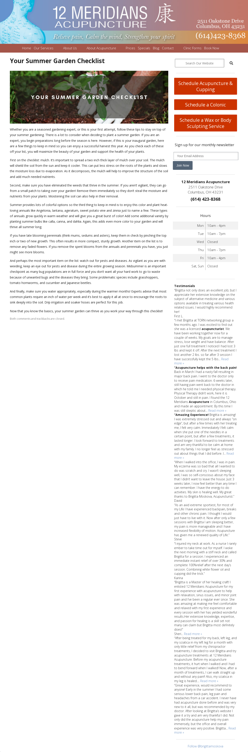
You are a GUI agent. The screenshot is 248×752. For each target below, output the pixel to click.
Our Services (43, 48)
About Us (70, 48)
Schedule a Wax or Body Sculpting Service (205, 123)
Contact (168, 48)
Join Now (182, 165)
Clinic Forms (192, 48)
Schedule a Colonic (205, 105)
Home (26, 48)
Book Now (211, 48)
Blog (156, 48)
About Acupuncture (101, 48)
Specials (144, 48)
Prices (130, 48)
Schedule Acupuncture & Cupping (205, 86)
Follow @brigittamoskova (205, 746)
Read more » (217, 410)
